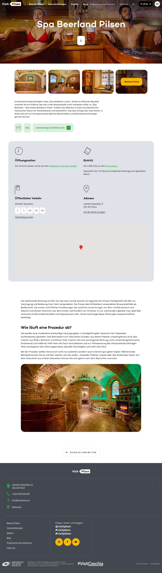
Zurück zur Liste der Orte (81, 452)
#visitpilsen (63, 533)
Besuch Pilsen (13, 523)
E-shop (146, 4)
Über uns (11, 548)
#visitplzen (62, 530)
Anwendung (111, 166)
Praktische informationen (19, 543)
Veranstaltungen (15, 528)
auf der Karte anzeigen (94, 212)
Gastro (10, 533)
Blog (9, 538)
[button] (133, 3)
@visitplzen (63, 526)
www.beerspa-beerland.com (53, 128)
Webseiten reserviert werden (63, 166)
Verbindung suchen (24, 217)
